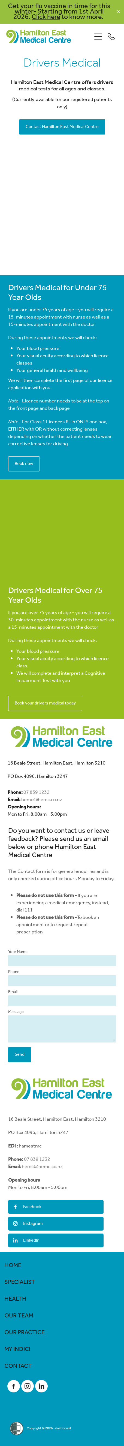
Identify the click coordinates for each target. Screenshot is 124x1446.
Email (12, 992)
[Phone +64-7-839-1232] (111, 36)
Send (20, 1054)
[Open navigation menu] (98, 36)
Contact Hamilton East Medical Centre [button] (62, 127)
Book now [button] (24, 464)
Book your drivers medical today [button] (45, 703)
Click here (46, 17)
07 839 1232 (36, 792)
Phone (13, 972)
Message (16, 1012)
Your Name (18, 952)
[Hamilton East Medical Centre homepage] (49, 36)
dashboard (63, 1428)
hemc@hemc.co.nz (41, 799)
